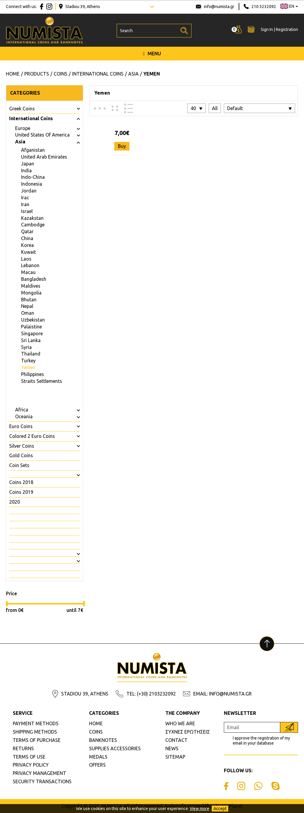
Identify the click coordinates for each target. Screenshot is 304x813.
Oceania (24, 416)
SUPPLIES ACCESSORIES (115, 748)
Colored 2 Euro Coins (32, 436)
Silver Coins (21, 446)
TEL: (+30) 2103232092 (151, 693)
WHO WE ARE (180, 723)
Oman (27, 313)
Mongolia (31, 292)
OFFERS (97, 764)
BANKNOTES (103, 740)
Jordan (29, 190)
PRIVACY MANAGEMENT (39, 773)
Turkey (28, 360)
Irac (25, 197)
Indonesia (31, 184)
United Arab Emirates (44, 156)
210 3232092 (263, 6)
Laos (26, 258)
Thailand (30, 353)
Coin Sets (19, 465)
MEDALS (98, 756)
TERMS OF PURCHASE (37, 740)
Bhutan (29, 299)
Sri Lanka (31, 340)
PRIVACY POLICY (31, 764)
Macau (28, 272)
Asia (20, 141)
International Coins (31, 118)
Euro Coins (21, 426)
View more (199, 808)
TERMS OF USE (29, 756)
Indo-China (33, 177)
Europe (22, 128)
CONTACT (176, 740)
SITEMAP (175, 756)
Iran (25, 204)
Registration (287, 30)
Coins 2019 (21, 492)
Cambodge (33, 224)
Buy (122, 146)
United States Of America (42, 134)
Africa (21, 409)
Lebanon (30, 265)
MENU (152, 54)
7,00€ (122, 132)
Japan (27, 163)
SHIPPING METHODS (35, 731)
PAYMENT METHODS (35, 723)
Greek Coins (22, 108)
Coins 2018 (21, 482)
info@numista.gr (219, 6)
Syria (26, 347)
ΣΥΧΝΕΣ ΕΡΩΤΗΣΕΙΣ (187, 731)
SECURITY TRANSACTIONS (42, 781)
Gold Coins (21, 455)
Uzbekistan (33, 319)
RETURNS (23, 748)
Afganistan (33, 150)
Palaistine (31, 326)
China (27, 238)
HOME (96, 723)
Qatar (27, 231)
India (26, 170)
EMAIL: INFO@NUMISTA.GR (222, 693)
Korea (27, 245)
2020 (14, 502)
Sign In (267, 30)
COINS (96, 731)
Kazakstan (32, 218)
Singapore (32, 333)
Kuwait (28, 252)
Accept (220, 808)
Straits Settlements (41, 381)
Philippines (32, 374)
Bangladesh (33, 279)
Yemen (28, 367)
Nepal (27, 306)
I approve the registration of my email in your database (261, 740)
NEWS (171, 748)
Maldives (30, 286)
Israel (27, 211)
